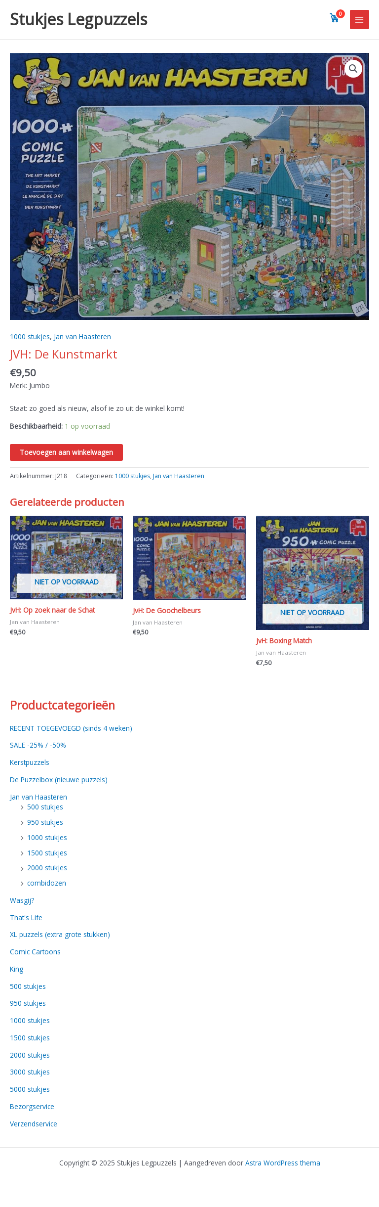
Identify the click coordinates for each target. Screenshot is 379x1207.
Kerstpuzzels (29, 762)
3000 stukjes (30, 1071)
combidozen (46, 883)
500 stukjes (45, 806)
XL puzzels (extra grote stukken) (60, 934)
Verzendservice (33, 1123)
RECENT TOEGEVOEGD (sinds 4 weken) (71, 728)
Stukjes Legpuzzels (78, 19)
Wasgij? (22, 900)
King (16, 969)
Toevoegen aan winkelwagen (66, 452)
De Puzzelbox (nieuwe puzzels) (59, 779)
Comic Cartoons (35, 951)
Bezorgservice (32, 1106)
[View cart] (334, 17)
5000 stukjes (30, 1089)
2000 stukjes (47, 867)
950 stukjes (45, 822)
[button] (353, 69)
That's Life (26, 917)
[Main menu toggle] (359, 19)
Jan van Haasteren (82, 336)
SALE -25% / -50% (38, 745)
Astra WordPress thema (282, 1162)
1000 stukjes (30, 336)
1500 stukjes (47, 852)
